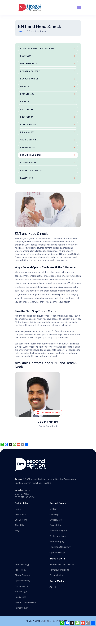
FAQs (17, 530)
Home (20, 31)
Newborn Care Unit (48, 79)
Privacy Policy (56, 575)
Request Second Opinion (62, 564)
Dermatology (48, 94)
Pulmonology (48, 132)
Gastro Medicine (48, 140)
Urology (48, 102)
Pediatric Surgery (48, 71)
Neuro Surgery (48, 163)
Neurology (48, 56)
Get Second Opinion (48, 412)
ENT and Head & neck (48, 155)
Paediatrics (48, 178)
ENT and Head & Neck (26, 602)
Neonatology (21, 586)
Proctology (48, 117)
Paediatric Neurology (48, 170)
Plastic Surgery (48, 125)
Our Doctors (21, 520)
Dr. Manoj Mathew (48, 421)
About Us (19, 525)
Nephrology (21, 591)
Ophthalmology (48, 64)
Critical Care (48, 109)
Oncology (48, 86)
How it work (21, 514)
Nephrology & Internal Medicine (48, 48)
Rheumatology (48, 147)
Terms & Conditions (59, 570)
